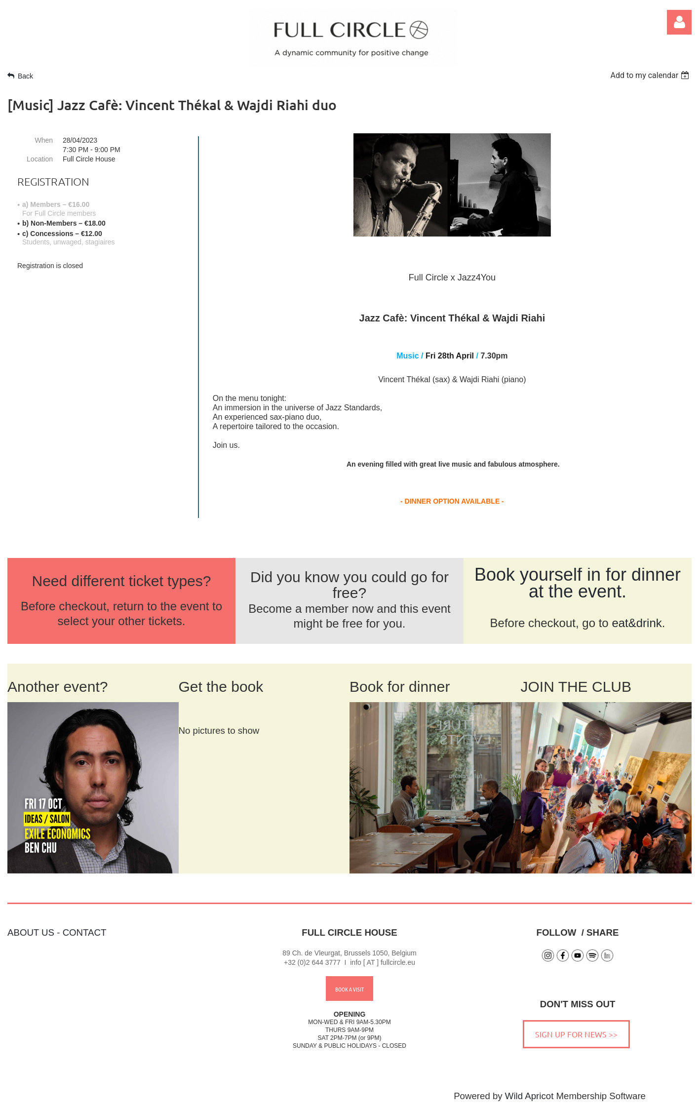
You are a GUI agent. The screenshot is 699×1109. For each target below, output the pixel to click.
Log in (679, 22)
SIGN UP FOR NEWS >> (576, 1034)
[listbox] (651, 75)
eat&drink (636, 623)
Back (25, 76)
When (44, 140)
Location (40, 159)
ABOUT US (30, 932)
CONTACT (85, 932)
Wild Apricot (529, 1096)
